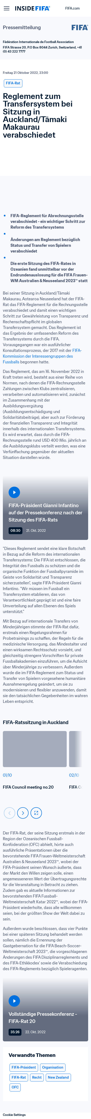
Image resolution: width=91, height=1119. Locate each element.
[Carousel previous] (9, 813)
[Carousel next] (23, 813)
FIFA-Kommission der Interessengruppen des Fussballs (42, 356)
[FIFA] (32, 8)
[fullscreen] (36, 813)
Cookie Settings (14, 1115)
